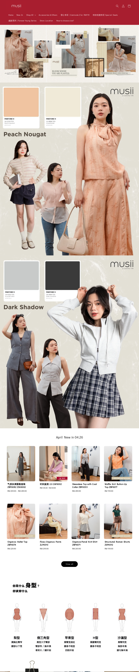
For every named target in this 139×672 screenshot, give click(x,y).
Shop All (29, 15)
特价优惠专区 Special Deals (105, 15)
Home (10, 15)
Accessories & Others (48, 15)
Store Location (46, 20)
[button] (117, 6)
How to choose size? (65, 20)
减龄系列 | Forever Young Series (22, 20)
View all (69, 564)
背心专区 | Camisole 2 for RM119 (75, 15)
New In (20, 15)
